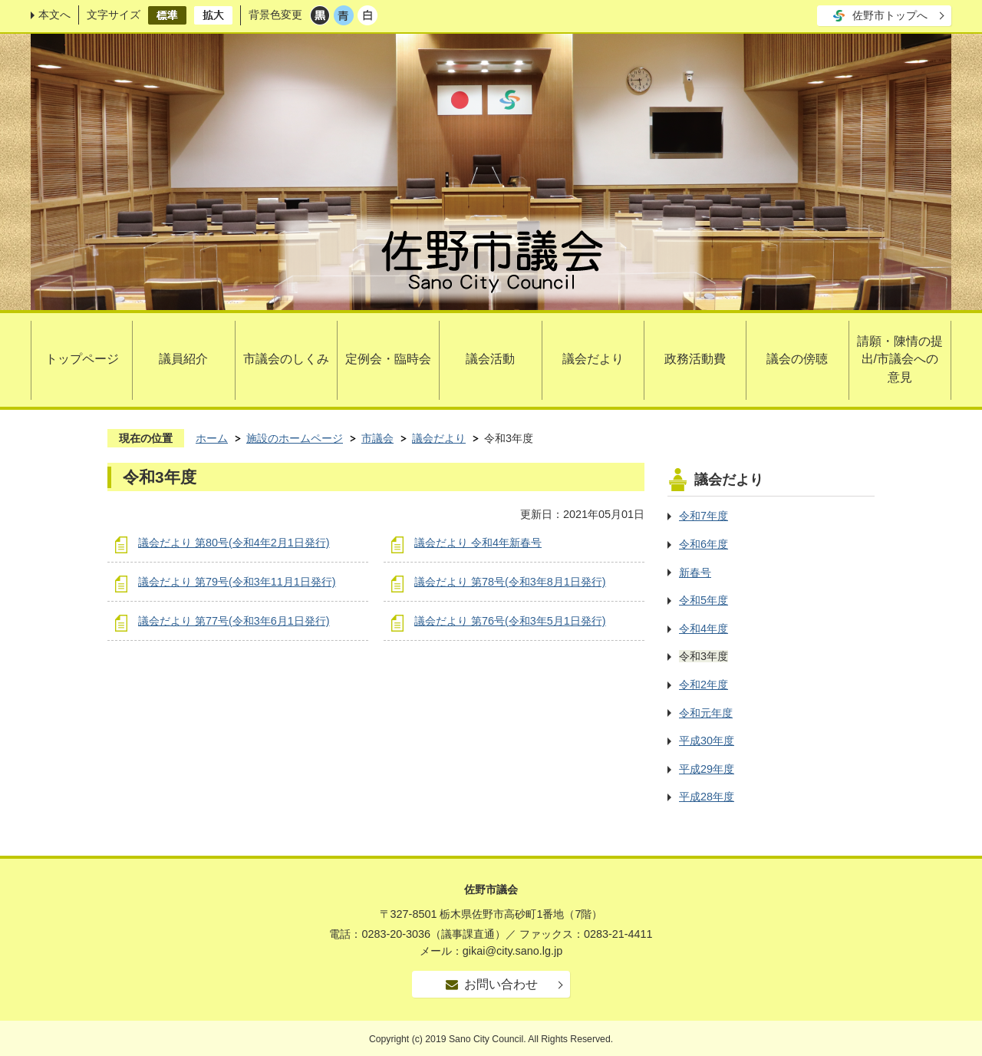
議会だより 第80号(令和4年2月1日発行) (234, 542)
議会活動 (490, 358)
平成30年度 (706, 740)
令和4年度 (703, 628)
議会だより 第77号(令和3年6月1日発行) (234, 621)
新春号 (695, 572)
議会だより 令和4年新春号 (478, 542)
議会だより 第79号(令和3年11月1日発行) (237, 582)
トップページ (82, 358)
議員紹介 (183, 358)
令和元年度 (706, 713)
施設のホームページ (294, 438)
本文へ (54, 14)
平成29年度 (706, 769)
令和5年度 (703, 600)
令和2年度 (703, 684)
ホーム (212, 438)
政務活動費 (695, 358)
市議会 (377, 438)
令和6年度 (703, 544)
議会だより (593, 358)
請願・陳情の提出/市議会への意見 (900, 359)
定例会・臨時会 (388, 358)
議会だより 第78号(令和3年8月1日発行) (510, 582)
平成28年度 (706, 796)
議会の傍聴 (797, 358)
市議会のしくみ (286, 358)
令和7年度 (703, 516)
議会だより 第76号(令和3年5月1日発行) (510, 621)
